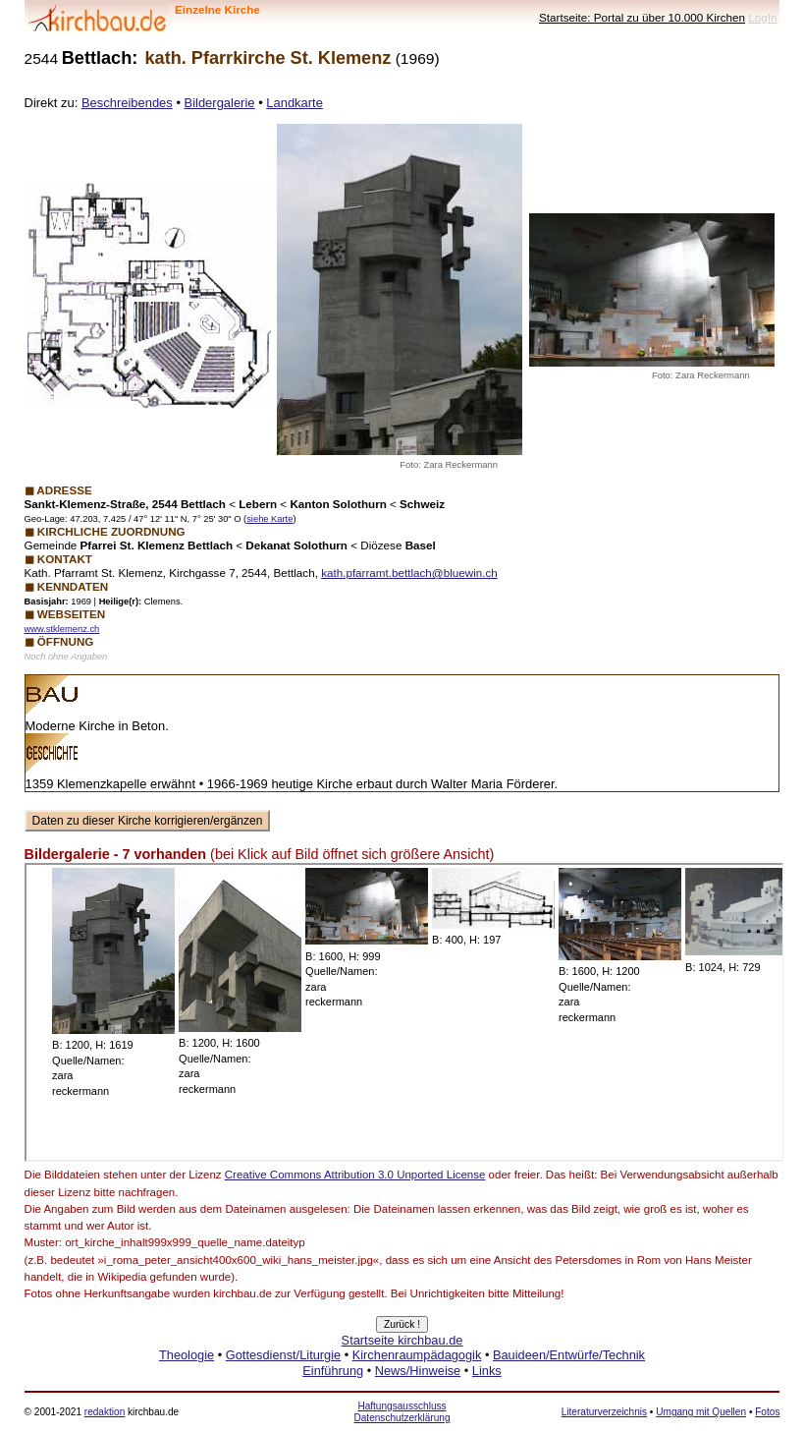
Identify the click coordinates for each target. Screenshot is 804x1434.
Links (487, 1370)
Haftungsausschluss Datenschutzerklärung (401, 1412)
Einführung (332, 1370)
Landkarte (294, 102)
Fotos (767, 1411)
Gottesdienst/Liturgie (283, 1355)
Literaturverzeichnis (604, 1411)
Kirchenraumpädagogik (417, 1355)
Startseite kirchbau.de (402, 1340)
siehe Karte (269, 519)
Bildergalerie (220, 102)
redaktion (104, 1411)
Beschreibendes (127, 102)
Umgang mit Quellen (701, 1411)
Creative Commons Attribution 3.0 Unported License (355, 1174)
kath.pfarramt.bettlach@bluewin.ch (409, 572)
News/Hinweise (417, 1370)
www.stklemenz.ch (62, 629)
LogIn (762, 17)
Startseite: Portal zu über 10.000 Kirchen (642, 17)
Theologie (186, 1355)
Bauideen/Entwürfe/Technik (569, 1355)
